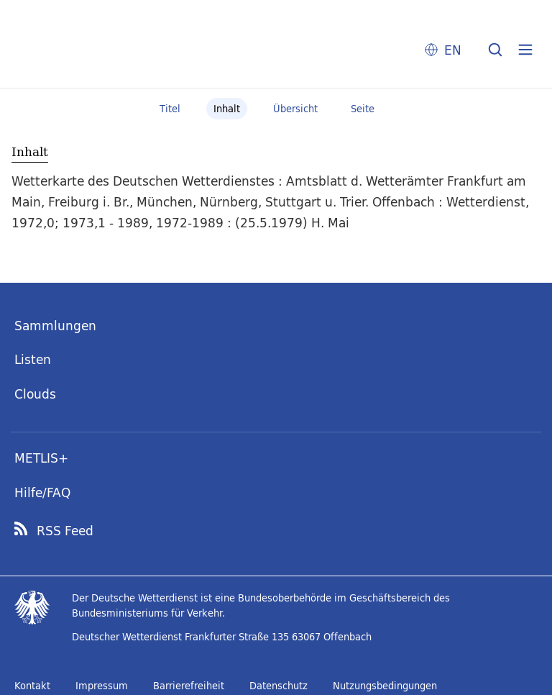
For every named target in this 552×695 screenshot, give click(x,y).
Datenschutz (278, 686)
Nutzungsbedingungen (385, 686)
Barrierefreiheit (188, 686)
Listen (32, 359)
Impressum (101, 686)
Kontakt (32, 686)
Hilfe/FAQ (42, 492)
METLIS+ (41, 458)
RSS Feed (65, 531)
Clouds (35, 393)
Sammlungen (55, 325)
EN (452, 50)
